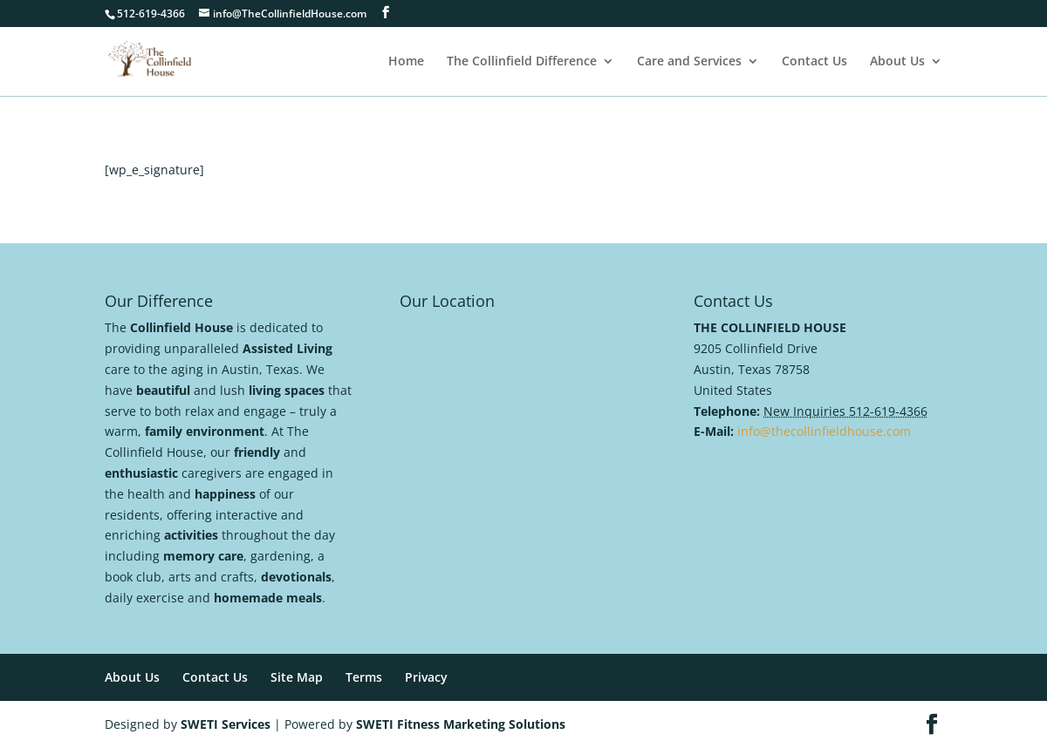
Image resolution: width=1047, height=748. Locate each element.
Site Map (296, 677)
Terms (364, 677)
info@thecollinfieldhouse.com (824, 431)
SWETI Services (225, 724)
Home (406, 62)
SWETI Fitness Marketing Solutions (460, 724)
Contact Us (814, 62)
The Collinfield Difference (522, 62)
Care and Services (689, 62)
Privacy (426, 677)
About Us (897, 62)
